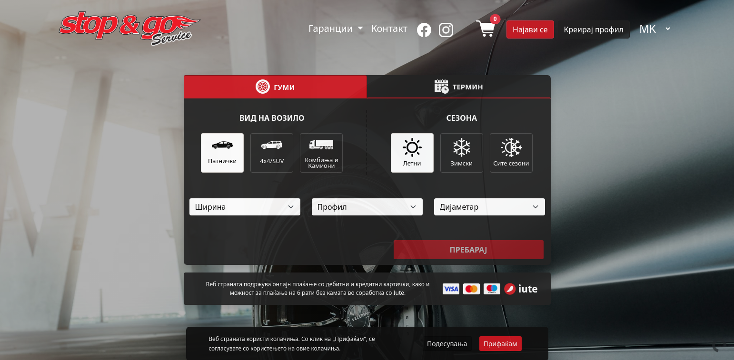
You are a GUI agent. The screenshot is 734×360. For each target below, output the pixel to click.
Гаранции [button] (331, 28)
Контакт (389, 28)
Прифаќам (500, 343)
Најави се (530, 29)
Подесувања (447, 343)
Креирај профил (594, 29)
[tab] (275, 86)
